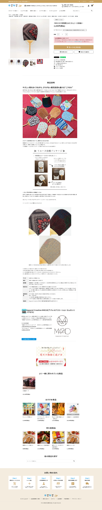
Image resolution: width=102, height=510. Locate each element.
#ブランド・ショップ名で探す (42, 16)
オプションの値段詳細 (59, 60)
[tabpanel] (29, 38)
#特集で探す (11, 16)
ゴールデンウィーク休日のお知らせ (74, 41)
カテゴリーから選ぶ (12, 10)
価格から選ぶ (33, 10)
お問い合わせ (63, 52)
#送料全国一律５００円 (18, 16)
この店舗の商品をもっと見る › (29, 339)
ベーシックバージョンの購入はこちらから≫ (32, 203)
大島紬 (21, 14)
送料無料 (27, 5)
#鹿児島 (76, 16)
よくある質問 (62, 10)
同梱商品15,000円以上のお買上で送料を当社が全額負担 (44, 5)
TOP (9, 14)
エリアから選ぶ (42, 10)
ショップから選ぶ (24, 10)
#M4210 (49, 16)
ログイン (84, 1)
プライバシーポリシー (75, 498)
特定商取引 (65, 498)
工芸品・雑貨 (15, 14)
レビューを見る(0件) (59, 66)
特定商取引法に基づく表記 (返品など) (63, 61)
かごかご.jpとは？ (53, 10)
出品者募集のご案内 (36, 498)
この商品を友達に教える (60, 63)
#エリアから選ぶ (71, 16)
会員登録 (91, 1)
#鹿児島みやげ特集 (32, 16)
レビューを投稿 (58, 68)
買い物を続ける (58, 65)
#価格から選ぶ (54, 16)
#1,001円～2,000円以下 (62, 16)
